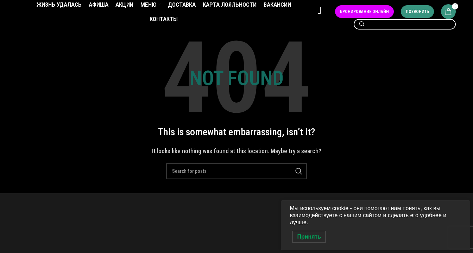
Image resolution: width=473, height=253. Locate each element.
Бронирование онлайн (364, 16)
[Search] (405, 32)
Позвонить (417, 16)
